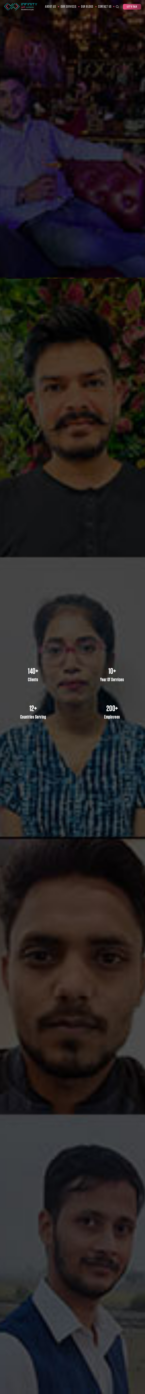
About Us (50, 6)
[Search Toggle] (117, 6)
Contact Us (105, 6)
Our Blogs (87, 6)
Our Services (68, 6)
